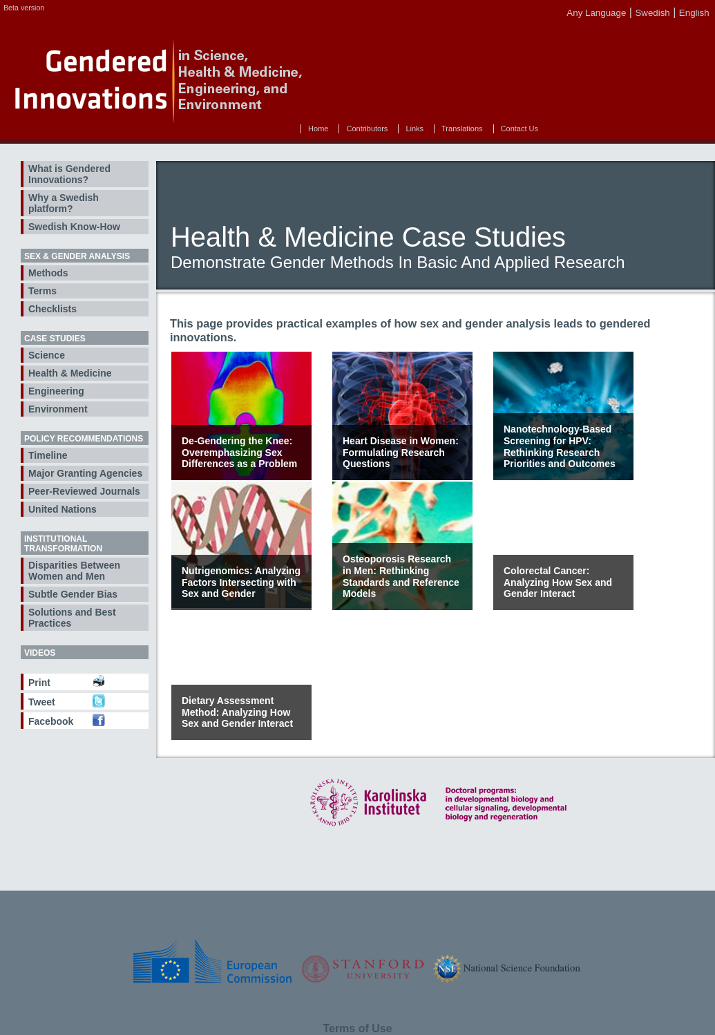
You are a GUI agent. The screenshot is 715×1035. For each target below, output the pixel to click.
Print (39, 682)
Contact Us (519, 128)
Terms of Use (357, 1028)
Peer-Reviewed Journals (84, 491)
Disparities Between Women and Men (74, 571)
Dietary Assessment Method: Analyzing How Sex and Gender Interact (237, 712)
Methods (48, 272)
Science (46, 355)
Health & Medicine (70, 373)
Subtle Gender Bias (72, 594)
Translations (462, 128)
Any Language (596, 13)
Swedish (652, 13)
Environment (58, 409)
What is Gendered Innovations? (69, 174)
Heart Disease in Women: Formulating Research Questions (401, 452)
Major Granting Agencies (85, 473)
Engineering (56, 391)
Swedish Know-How (74, 226)
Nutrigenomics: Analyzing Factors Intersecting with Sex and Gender (241, 582)
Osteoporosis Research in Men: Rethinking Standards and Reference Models (401, 576)
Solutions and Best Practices (72, 618)
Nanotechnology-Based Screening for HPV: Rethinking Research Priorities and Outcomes (560, 446)
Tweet (41, 702)
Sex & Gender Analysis (77, 256)
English (694, 13)
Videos (39, 653)
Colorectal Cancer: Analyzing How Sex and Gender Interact (558, 582)
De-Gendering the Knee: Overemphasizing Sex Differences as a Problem (239, 452)
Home (318, 128)
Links (414, 128)
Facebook (50, 721)
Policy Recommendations (83, 439)
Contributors (367, 128)
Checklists (52, 308)
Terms (42, 290)
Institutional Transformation (63, 543)
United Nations (62, 509)
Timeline (48, 455)
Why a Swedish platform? (63, 203)
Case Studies (55, 338)
